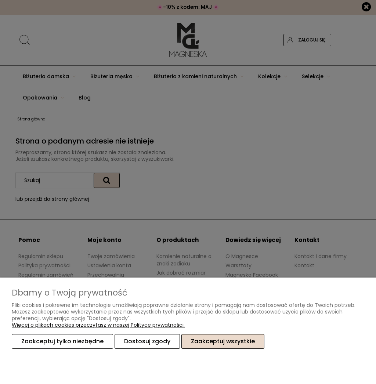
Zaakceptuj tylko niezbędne (62, 341)
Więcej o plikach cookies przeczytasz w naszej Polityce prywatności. (98, 325)
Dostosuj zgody (147, 341)
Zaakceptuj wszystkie (223, 341)
